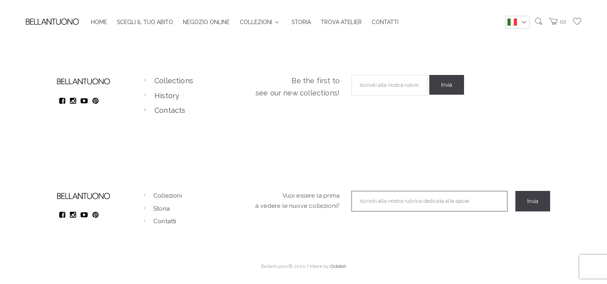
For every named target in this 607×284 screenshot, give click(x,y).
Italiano (512, 22)
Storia (301, 22)
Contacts (169, 110)
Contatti (385, 22)
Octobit (338, 266)
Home (99, 22)
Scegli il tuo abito (145, 22)
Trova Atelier (341, 22)
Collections (173, 81)
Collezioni (256, 22)
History (166, 96)
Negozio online (206, 22)
